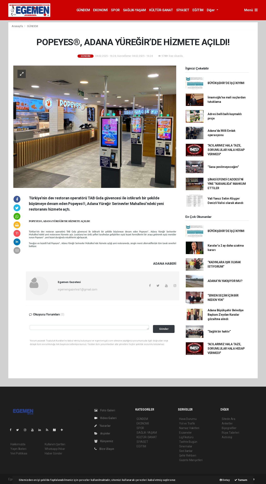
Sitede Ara (228, 419)
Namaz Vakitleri (189, 428)
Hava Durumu (188, 419)
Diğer (211, 10)
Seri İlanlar (186, 451)
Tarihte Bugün (188, 441)
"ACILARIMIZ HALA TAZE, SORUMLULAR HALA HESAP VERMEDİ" (226, 150)
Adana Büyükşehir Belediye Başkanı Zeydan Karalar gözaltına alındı (226, 315)
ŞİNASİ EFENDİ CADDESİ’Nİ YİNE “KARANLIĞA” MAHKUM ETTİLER (227, 184)
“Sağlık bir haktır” (219, 331)
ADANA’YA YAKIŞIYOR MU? (225, 281)
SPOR (115, 10)
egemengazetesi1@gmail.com (77, 289)
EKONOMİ (100, 10)
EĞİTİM (197, 10)
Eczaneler (185, 432)
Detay (225, 480)
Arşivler (102, 433)
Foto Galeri (104, 410)
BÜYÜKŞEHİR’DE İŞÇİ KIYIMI (226, 83)
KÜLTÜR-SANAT (161, 10)
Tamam (240, 480)
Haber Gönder (53, 453)
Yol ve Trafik (187, 423)
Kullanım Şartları (55, 444)
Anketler (227, 423)
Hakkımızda (17, 444)
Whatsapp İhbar (55, 448)
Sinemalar (185, 446)
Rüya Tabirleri (230, 432)
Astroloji (227, 437)
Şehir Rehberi (187, 455)
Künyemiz (103, 441)
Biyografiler (229, 428)
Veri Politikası (18, 453)
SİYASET (182, 10)
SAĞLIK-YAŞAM (134, 10)
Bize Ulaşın (104, 448)
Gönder (164, 328)
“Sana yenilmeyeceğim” (223, 167)
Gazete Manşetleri (191, 460)
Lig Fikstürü (186, 437)
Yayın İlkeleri (18, 448)
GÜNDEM (83, 10)
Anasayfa (17, 26)
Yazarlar (102, 425)
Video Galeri (105, 418)
